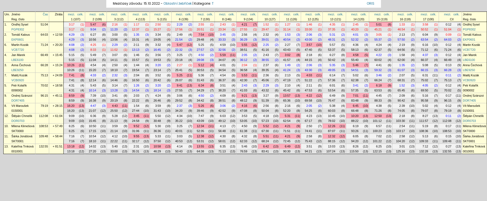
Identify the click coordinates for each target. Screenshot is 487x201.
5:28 (115, 116)
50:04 (265, 110)
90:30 (287, 151)
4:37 (425, 55)
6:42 (266, 146)
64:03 (44, 34)
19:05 (157, 39)
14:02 (92, 146)
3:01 (402, 146)
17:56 (179, 29)
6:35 (223, 146)
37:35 (331, 29)
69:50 (424, 90)
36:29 (243, 39)
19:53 (157, 60)
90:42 (401, 100)
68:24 (265, 141)
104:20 (400, 141)
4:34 (180, 116)
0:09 (449, 34)
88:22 (354, 120)
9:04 (93, 29)
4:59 (223, 44)
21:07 (92, 110)
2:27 (288, 44)
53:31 (200, 141)
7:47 (201, 116)
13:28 (114, 90)
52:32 (354, 39)
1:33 (402, 24)
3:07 (115, 55)
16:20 (71, 105)
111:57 (423, 120)
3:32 (158, 44)
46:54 (401, 29)
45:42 (287, 90)
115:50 (354, 151)
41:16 (265, 49)
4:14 (180, 146)
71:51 (287, 131)
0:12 (449, 24)
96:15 (44, 95)
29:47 (265, 29)
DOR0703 (18, 120)
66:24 (378, 80)
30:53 (200, 70)
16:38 (92, 100)
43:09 (200, 120)
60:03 (331, 110)
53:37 (331, 49)
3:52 (158, 75)
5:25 (201, 44)
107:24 (330, 151)
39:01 (265, 39)
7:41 (71, 75)
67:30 (265, 131)
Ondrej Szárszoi (22, 95)
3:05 (379, 34)
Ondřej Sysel (20, 24)
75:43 (308, 141)
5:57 (332, 44)
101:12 (377, 120)
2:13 (402, 34)
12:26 (331, 126)
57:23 (265, 120)
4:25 (93, 44)
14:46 (114, 80)
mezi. (71, 14)
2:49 (180, 34)
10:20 (354, 116)
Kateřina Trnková (23, 146)
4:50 (201, 55)
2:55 (201, 24)
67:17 (308, 120)
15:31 (135, 39)
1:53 (288, 34)
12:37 (135, 29)
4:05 (425, 85)
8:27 (425, 116)
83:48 (354, 100)
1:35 (136, 34)
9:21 (244, 95)
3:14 (115, 85)
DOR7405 (18, 100)
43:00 (308, 39)
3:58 (425, 24)
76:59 (243, 151)
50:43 (179, 151)
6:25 (71, 126)
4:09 (223, 95)
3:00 (115, 34)
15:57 (135, 60)
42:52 (222, 110)
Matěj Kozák (20, 75)
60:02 (378, 60)
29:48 (200, 39)
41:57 (287, 60)
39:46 (200, 110)
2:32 (266, 34)
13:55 (200, 146)
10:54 (92, 136)
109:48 (43, 136)
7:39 (93, 95)
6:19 (355, 126)
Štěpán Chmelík (22, 116)
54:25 (308, 110)
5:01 (379, 24)
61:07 (401, 70)
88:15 (331, 141)
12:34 (200, 126)
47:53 (308, 90)
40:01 (179, 131)
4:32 (244, 136)
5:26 (201, 105)
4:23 (309, 116)
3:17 (71, 24)
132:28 (423, 151)
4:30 (223, 136)
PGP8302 (18, 29)
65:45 (401, 90)
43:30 (308, 70)
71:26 (378, 110)
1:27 (288, 24)
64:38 (200, 151)
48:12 (243, 100)
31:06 (135, 131)
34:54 (222, 70)
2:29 (180, 24)
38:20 (222, 90)
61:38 (243, 131)
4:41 (379, 65)
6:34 (201, 85)
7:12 (425, 146)
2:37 (266, 65)
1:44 (136, 65)
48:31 (331, 39)
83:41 (265, 151)
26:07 (179, 80)
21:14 (114, 131)
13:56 (114, 39)
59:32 (378, 70)
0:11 (449, 75)
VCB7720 (18, 49)
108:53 (43, 126)
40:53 (179, 141)
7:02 (379, 136)
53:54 (331, 90)
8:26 (355, 146)
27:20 (92, 151)
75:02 (424, 80)
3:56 (158, 55)
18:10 (114, 70)
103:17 (400, 131)
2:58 (309, 136)
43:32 (265, 90)
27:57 (200, 49)
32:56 (222, 49)
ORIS (370, 3)
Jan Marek (18, 55)
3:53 (244, 116)
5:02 (355, 75)
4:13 (223, 126)
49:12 (222, 120)
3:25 (180, 55)
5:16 (425, 95)
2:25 (266, 44)
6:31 (425, 75)
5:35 (332, 65)
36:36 (157, 131)
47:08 (243, 110)
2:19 (402, 44)
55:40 (354, 60)
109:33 (423, 141)
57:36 (331, 80)
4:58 (355, 55)
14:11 (114, 60)
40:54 (287, 39)
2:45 (355, 24)
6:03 (223, 116)
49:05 (331, 70)
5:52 (266, 126)
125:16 (400, 151)
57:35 (354, 90)
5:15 (71, 55)
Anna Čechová (21, 65)
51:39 (265, 100)
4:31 (71, 85)
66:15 (424, 70)
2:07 (402, 75)
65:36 (287, 100)
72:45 (287, 141)
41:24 (287, 70)
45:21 (378, 29)
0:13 (449, 65)
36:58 (243, 70)
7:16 (71, 136)
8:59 (71, 95)
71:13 (222, 151)
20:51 (200, 29)
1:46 (309, 24)
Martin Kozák (20, 44)
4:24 (379, 44)
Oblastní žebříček (177, 3)
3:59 (158, 105)
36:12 (243, 60)
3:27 (266, 95)
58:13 (354, 49)
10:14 (92, 90)
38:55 (265, 60)
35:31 (135, 151)
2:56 (244, 34)
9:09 (71, 116)
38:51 (243, 49)
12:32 (331, 136)
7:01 (355, 95)
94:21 (308, 151)
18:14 (157, 90)
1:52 (266, 24)
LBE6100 (18, 60)
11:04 (92, 60)
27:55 (243, 29)
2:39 (402, 105)
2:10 (288, 85)
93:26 (354, 131)
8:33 (93, 49)
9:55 (136, 136)
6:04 (425, 34)
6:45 (355, 105)
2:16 (115, 24)
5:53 (244, 75)
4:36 (355, 44)
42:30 (243, 80)
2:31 (136, 146)
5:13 (425, 136)
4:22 (379, 55)
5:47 (93, 24)
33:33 (222, 39)
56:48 (222, 131)
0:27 (449, 146)
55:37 (378, 39)
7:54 (201, 34)
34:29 (200, 90)
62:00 (401, 60)
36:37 (222, 80)
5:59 (223, 55)
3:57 (309, 44)
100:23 (377, 131)
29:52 (179, 100)
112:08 (43, 116)
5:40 (115, 146)
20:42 (157, 80)
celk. (80, 14)
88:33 (378, 100)
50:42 (331, 60)
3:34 (158, 34)
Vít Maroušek (20, 105)
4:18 (266, 116)
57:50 (401, 39)
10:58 (157, 146)
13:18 (71, 146)
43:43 (287, 49)
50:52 (424, 29)
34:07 (222, 60)
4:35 (332, 24)
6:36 (93, 116)
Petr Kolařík (19, 85)
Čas (45, 14)
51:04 (44, 24)
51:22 (308, 80)
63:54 (424, 39)
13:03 (331, 146)
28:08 (200, 60)
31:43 (200, 80)
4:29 (71, 34)
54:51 (354, 70)
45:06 (265, 80)
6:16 (425, 44)
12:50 (378, 116)
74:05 (401, 110)
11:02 (114, 49)
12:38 (200, 136)
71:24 (44, 44)
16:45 (157, 49)
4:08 (71, 44)
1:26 (136, 85)
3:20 (158, 65)
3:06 (180, 95)
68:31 (401, 80)
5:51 (266, 136)
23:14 (157, 70)
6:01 (332, 85)
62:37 (378, 49)
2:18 (309, 55)
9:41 (180, 85)
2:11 (136, 44)
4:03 (309, 75)
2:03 (136, 95)
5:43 (93, 85)
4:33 (93, 75)
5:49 (93, 55)
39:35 (265, 70)
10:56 (92, 39)
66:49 (44, 55)
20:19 (114, 100)
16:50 (135, 80)
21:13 (114, 120)
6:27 (93, 34)
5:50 (158, 116)
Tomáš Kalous (21, 34)
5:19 (425, 126)
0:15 (449, 136)
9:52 (136, 126)
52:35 (200, 131)
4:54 (93, 65)
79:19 (44, 105)
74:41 (308, 131)
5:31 (332, 34)
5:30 (158, 126)
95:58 (424, 100)
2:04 (244, 65)
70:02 (44, 85)
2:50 (158, 24)
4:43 (115, 105)
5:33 (158, 136)
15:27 (157, 29)
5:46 (355, 65)
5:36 (201, 75)
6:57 (379, 126)
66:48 (354, 110)
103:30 (400, 120)
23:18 (179, 60)
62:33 (243, 141)
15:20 (92, 70)
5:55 (244, 44)
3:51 (223, 85)
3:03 (180, 136)
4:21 (244, 24)
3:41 (355, 85)
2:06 (309, 34)
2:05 (244, 55)
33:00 (308, 29)
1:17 (136, 24)
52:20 (287, 110)
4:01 (355, 34)
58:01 (222, 141)
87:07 (331, 131)
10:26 (71, 65)
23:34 (222, 29)
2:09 (402, 95)
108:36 (423, 131)
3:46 (379, 75)
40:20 (354, 29)
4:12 (115, 136)
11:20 (114, 29)
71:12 (424, 49)
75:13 (44, 75)
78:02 (331, 120)
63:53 (378, 90)
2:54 (402, 126)
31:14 (287, 29)
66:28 (44, 65)
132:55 (43, 146)
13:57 (287, 95)
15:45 (92, 120)
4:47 (93, 105)
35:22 (179, 120)
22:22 (135, 100)
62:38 (354, 80)
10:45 (331, 116)
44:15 (308, 60)
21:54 (179, 39)
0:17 (449, 95)
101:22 (377, 141)
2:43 (223, 24)
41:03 (243, 90)
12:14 (92, 80)
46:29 (157, 151)
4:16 (244, 105)
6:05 (355, 136)
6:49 (332, 95)
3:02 (288, 55)
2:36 (266, 75)
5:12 (201, 65)
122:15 (377, 151)
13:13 (135, 49)
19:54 (135, 70)
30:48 (157, 120)
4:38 (379, 105)
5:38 (332, 105)
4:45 (379, 95)
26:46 (157, 100)
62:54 (287, 120)
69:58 (308, 100)
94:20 (354, 141)
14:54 (135, 90)
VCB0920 (18, 80)
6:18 (379, 85)
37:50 (157, 141)
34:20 (179, 110)
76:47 (331, 100)
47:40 (308, 49)
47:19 (287, 80)
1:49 (288, 65)
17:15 (92, 131)
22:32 (179, 49)
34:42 (200, 100)
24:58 (135, 120)
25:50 (114, 110)
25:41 (179, 70)
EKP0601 (18, 39)
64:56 (401, 49)
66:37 (424, 60)
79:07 (424, 110)
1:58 (402, 55)
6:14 (332, 75)
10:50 (92, 126)
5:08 (425, 65)
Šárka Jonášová (22, 136)
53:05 (243, 120)
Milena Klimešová (23, 126)
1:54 (136, 105)
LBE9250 (18, 70)
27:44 (135, 110)
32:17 (135, 141)
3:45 (223, 34)
